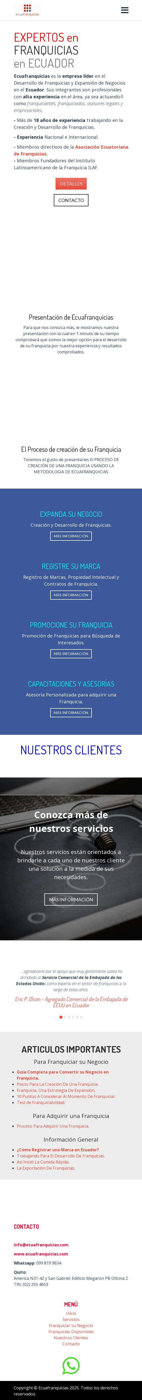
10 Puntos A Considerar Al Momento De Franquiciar (66, 1096)
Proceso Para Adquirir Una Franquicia (52, 1126)
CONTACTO (71, 200)
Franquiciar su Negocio (71, 1325)
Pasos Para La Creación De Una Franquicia (57, 1084)
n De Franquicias (58, 1168)
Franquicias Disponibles (71, 1331)
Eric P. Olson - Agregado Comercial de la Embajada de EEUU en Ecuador (71, 1001)
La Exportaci (28, 1168)
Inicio (71, 1313)
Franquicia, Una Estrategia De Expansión (55, 1090)
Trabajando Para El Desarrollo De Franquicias (60, 1156)
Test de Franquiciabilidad (40, 1102)
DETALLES (71, 183)
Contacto (71, 1344)
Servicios (71, 1319)
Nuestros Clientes (71, 1338)
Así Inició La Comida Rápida (43, 1162)
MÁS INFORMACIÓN (71, 536)
